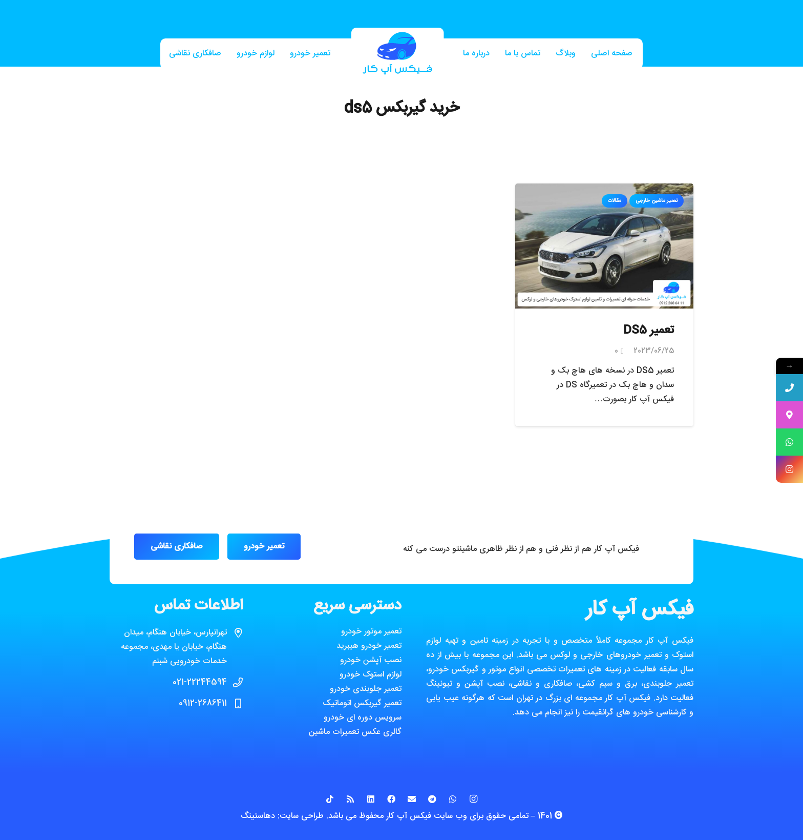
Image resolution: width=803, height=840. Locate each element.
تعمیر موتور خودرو (371, 632)
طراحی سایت (302, 816)
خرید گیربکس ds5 (401, 108)
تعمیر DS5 (648, 330)
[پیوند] (397, 54)
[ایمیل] (412, 799)
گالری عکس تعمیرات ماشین (355, 732)
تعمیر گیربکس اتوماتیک (362, 703)
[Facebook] (391, 799)
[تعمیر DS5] (604, 190)
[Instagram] (473, 799)
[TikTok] (330, 799)
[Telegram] (432, 799)
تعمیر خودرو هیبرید (369, 646)
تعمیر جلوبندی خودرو (366, 689)
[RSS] (350, 799)
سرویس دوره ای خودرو (363, 718)
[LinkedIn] (371, 799)
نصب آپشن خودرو (371, 660)
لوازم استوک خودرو (371, 675)
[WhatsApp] (452, 799)
